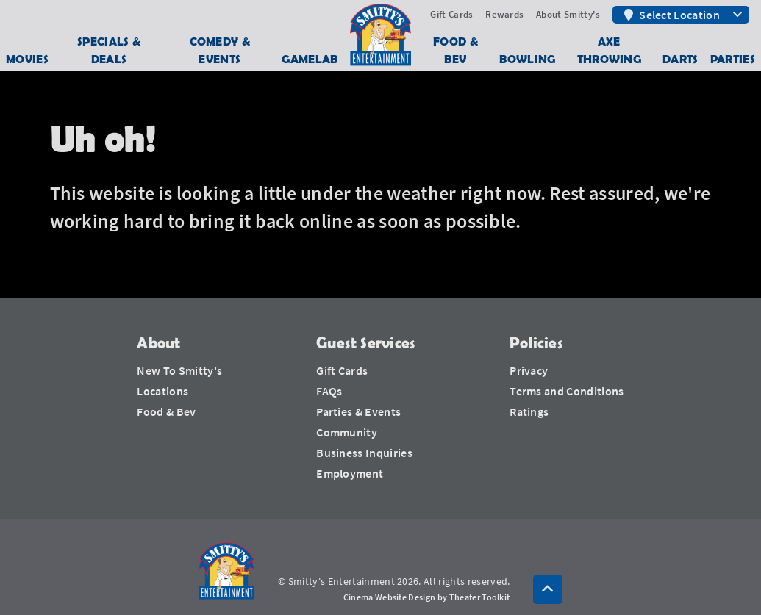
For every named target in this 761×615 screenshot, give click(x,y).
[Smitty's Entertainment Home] (226, 571)
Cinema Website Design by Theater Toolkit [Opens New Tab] (426, 597)
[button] (547, 589)
